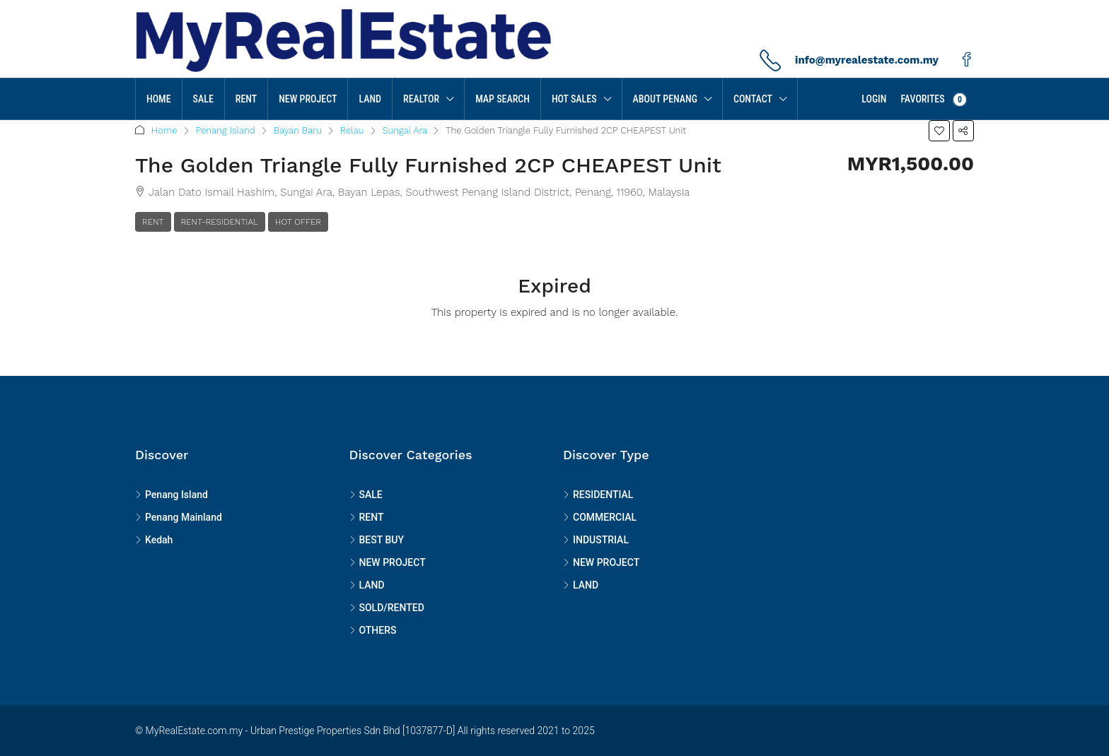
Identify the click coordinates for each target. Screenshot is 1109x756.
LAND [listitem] (367, 585)
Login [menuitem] (873, 99)
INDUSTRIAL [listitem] (596, 539)
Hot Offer (298, 222)
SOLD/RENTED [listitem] (386, 607)
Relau (352, 130)
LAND (370, 99)
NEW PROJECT (308, 99)
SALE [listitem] (366, 494)
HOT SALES (574, 99)
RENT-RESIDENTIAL (219, 222)
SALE (203, 99)
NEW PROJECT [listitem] (387, 562)
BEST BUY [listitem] (376, 539)
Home (158, 99)
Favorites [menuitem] (933, 100)
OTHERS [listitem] (373, 630)
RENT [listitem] (366, 517)
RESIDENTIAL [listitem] (598, 494)
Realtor (421, 99)
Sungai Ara (405, 130)
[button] (939, 130)
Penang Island (225, 130)
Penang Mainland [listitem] (178, 517)
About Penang (665, 99)
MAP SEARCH (502, 99)
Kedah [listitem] (154, 539)
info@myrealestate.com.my (867, 60)
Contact (752, 99)
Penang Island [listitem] (171, 494)
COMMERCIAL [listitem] (600, 517)
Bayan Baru (298, 130)
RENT (246, 99)
